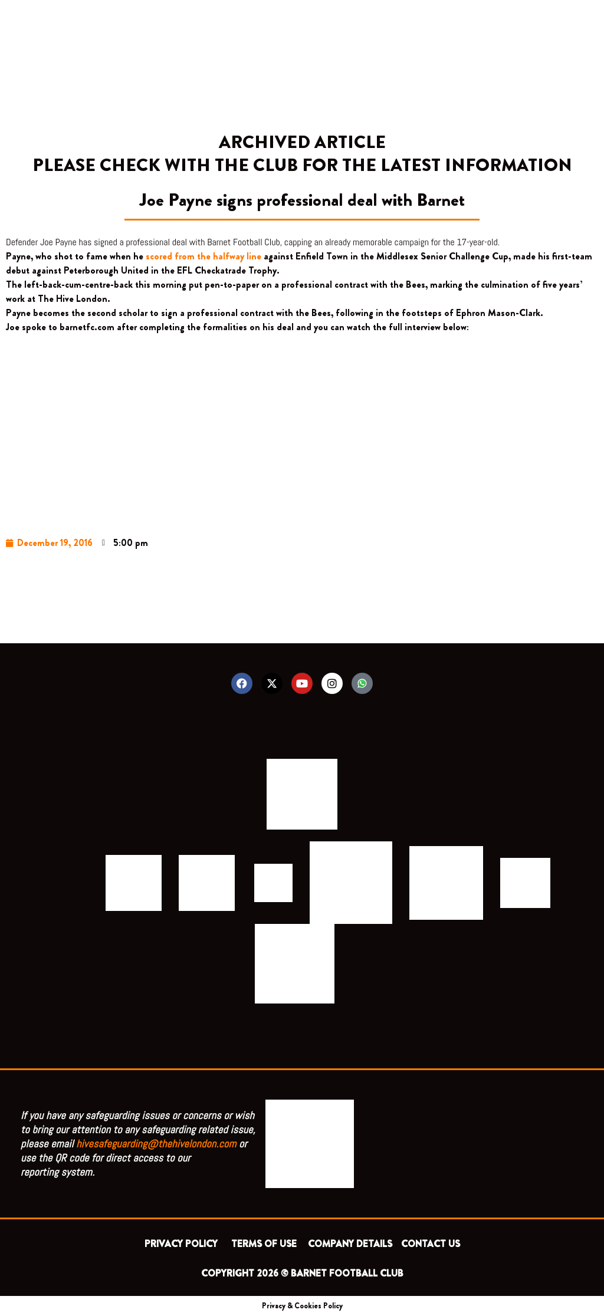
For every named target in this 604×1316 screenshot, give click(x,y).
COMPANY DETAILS (350, 1244)
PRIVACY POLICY (183, 1244)
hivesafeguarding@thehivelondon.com (156, 1143)
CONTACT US (430, 1244)
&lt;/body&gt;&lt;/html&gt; (302, 427)
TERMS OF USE (265, 1244)
